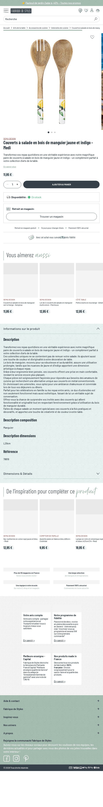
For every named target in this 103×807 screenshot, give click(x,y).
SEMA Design (9, 139)
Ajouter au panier (61, 184)
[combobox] (47, 19)
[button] (51, 329)
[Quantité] (12, 184)
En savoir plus (9, 166)
